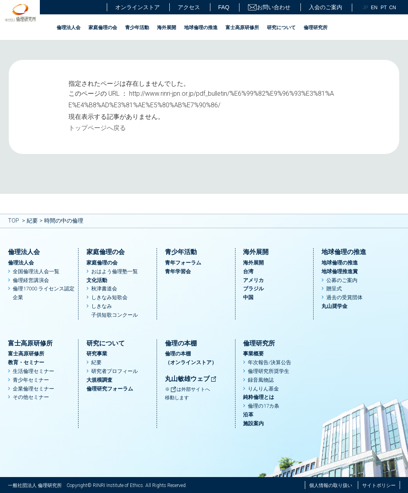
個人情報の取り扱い (330, 485)
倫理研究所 (316, 27)
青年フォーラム (183, 263)
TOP (13, 220)
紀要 (32, 220)
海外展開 (166, 27)
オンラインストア (137, 7)
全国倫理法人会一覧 (36, 271)
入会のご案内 (325, 7)
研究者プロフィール (114, 371)
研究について (281, 27)
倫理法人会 (68, 27)
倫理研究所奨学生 (268, 371)
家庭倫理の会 (102, 27)
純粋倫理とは (258, 397)
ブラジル (253, 289)
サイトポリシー (379, 485)
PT (383, 7)
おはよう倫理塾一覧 (114, 271)
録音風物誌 (261, 380)
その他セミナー (31, 397)
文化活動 (96, 280)
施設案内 (253, 423)
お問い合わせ (268, 7)
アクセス (189, 7)
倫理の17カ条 (263, 406)
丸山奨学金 (334, 306)
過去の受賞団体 (344, 297)
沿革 (248, 415)
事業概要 (253, 354)
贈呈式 (334, 289)
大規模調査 (99, 380)
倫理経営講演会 (31, 280)
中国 (248, 297)
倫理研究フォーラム (109, 389)
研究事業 (96, 354)
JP (365, 7)
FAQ (224, 7)
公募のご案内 (341, 280)
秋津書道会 (104, 289)
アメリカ (253, 280)
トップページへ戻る (97, 128)
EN (374, 7)
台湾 (248, 271)
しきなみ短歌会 (109, 297)
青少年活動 (137, 27)
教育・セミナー (26, 362)
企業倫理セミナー (33, 389)
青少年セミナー (31, 380)
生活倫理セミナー (33, 371)
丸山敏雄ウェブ (191, 379)
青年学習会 (178, 271)
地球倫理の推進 (201, 27)
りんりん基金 (263, 389)
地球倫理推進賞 (340, 271)
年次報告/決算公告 (269, 362)
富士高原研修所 (242, 27)
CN (392, 7)
